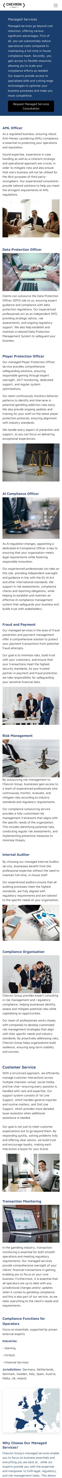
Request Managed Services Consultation (31, 106)
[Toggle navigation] (56, 5)
